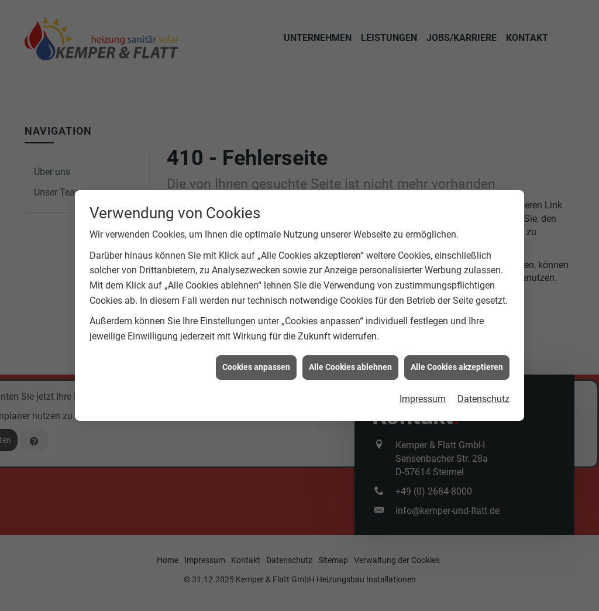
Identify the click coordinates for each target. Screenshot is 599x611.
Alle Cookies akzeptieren (457, 364)
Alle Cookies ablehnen (350, 364)
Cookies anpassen (256, 364)
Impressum (423, 396)
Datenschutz (483, 396)
